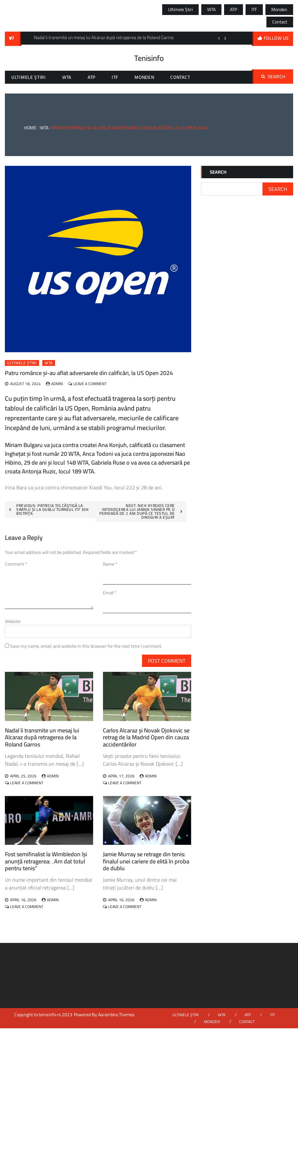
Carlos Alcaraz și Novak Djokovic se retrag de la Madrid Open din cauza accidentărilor (146, 737)
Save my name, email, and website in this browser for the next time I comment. (86, 646)
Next (225, 38)
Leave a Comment (89, 383)
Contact (279, 22)
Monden (279, 9)
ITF (254, 9)
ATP (233, 9)
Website (13, 621)
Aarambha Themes (116, 1014)
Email (110, 592)
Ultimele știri (180, 9)
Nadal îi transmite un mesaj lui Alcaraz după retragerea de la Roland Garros (42, 737)
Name (110, 564)
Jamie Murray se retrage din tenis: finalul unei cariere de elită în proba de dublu (146, 861)
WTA (211, 9)
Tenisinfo (149, 58)
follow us (276, 38)
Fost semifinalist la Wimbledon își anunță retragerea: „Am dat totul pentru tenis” (46, 861)
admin (57, 383)
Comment (16, 564)
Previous (219, 38)
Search (273, 76)
